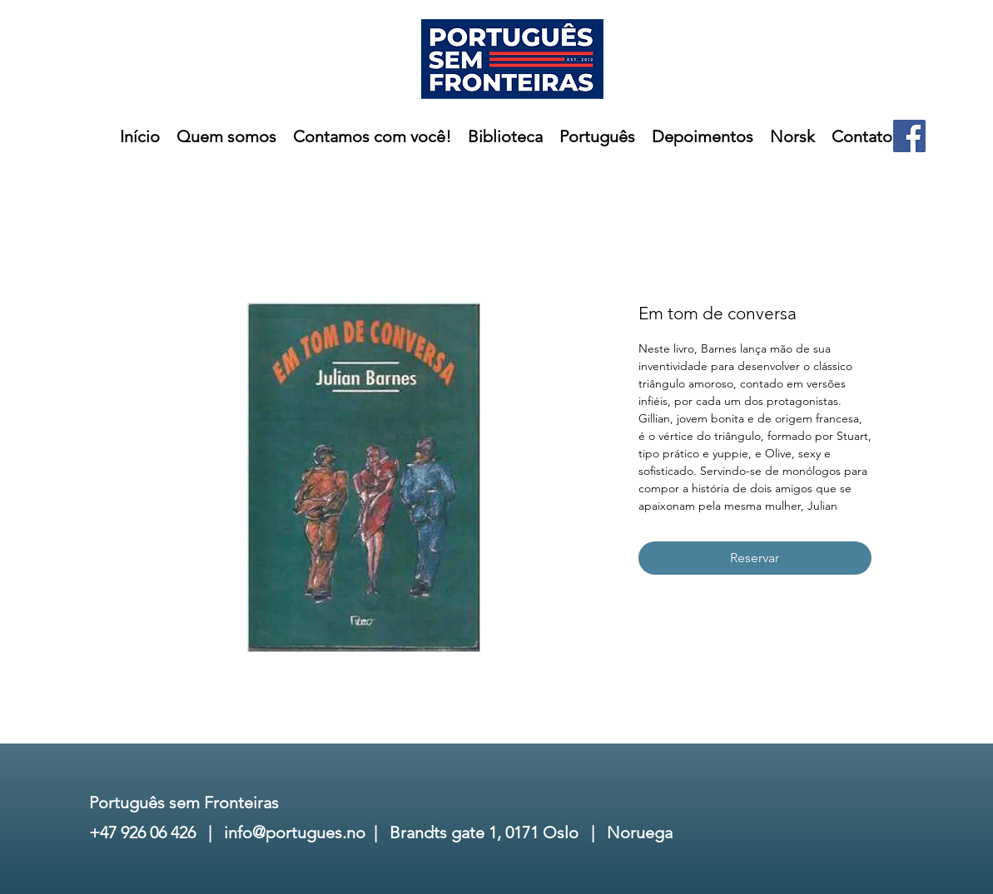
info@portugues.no (294, 832)
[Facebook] (909, 136)
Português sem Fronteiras (184, 803)
